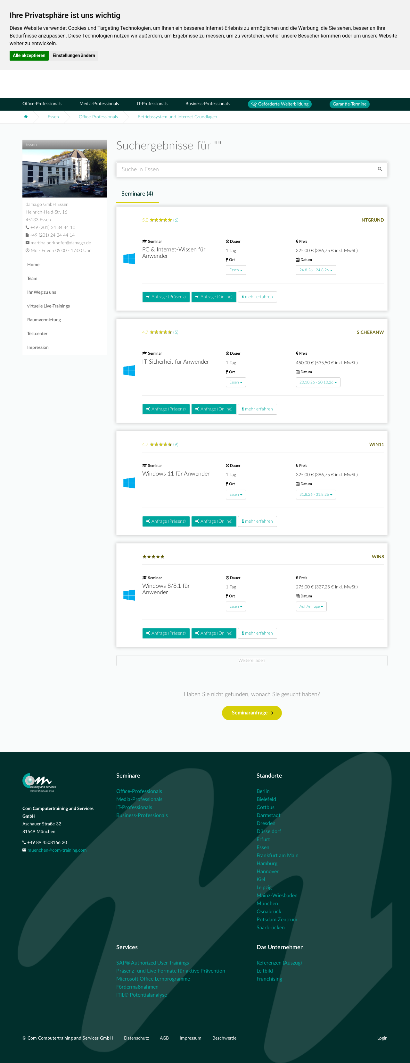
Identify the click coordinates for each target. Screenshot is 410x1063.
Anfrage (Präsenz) (166, 296)
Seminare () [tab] (137, 194)
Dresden (266, 823)
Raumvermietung (44, 320)
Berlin (263, 791)
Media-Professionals (99, 104)
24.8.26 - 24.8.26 (315, 270)
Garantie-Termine (349, 104)
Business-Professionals (207, 104)
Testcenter (37, 334)
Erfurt (263, 839)
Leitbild (265, 971)
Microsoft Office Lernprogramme (153, 979)
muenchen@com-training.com (57, 850)
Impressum (191, 1038)
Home (33, 265)
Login (382, 1038)
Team (32, 278)
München (267, 903)
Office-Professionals (42, 104)
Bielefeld (266, 799)
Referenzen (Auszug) (279, 963)
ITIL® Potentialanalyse (141, 995)
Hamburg (267, 863)
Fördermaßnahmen (137, 987)
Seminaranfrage (252, 713)
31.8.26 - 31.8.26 (315, 494)
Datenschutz (137, 1038)
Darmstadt (269, 815)
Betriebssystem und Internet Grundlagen (177, 117)
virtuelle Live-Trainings (48, 306)
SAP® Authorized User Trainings (152, 963)
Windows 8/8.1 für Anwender (166, 589)
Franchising (269, 979)
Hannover (268, 871)
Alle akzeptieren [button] (29, 55)
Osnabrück (269, 911)
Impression (38, 347)
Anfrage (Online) (214, 296)
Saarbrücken (271, 927)
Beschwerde (224, 1038)
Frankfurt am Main (278, 855)
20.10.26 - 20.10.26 (318, 382)
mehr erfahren (257, 296)
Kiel (261, 879)
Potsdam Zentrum (277, 919)
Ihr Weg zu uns (41, 292)
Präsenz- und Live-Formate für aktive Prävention (170, 971)
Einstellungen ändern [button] (74, 55)
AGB (165, 1038)
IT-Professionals (152, 104)
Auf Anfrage (311, 606)
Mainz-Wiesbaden (277, 895)
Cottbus (266, 807)
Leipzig (264, 887)
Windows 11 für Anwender (175, 474)
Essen (53, 117)
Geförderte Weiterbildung (279, 104)
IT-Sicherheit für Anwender (175, 362)
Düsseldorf (269, 831)
